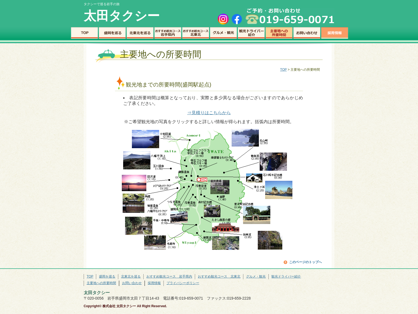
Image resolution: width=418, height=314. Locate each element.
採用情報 (334, 33)
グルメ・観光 (223, 33)
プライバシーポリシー (182, 283)
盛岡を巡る (112, 33)
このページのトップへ (305, 262)
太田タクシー (122, 16)
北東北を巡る (140, 33)
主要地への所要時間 (279, 33)
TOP (84, 33)
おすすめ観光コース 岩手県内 (167, 33)
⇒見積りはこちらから (209, 112)
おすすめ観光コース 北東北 (195, 33)
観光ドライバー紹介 (251, 33)
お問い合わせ (306, 33)
